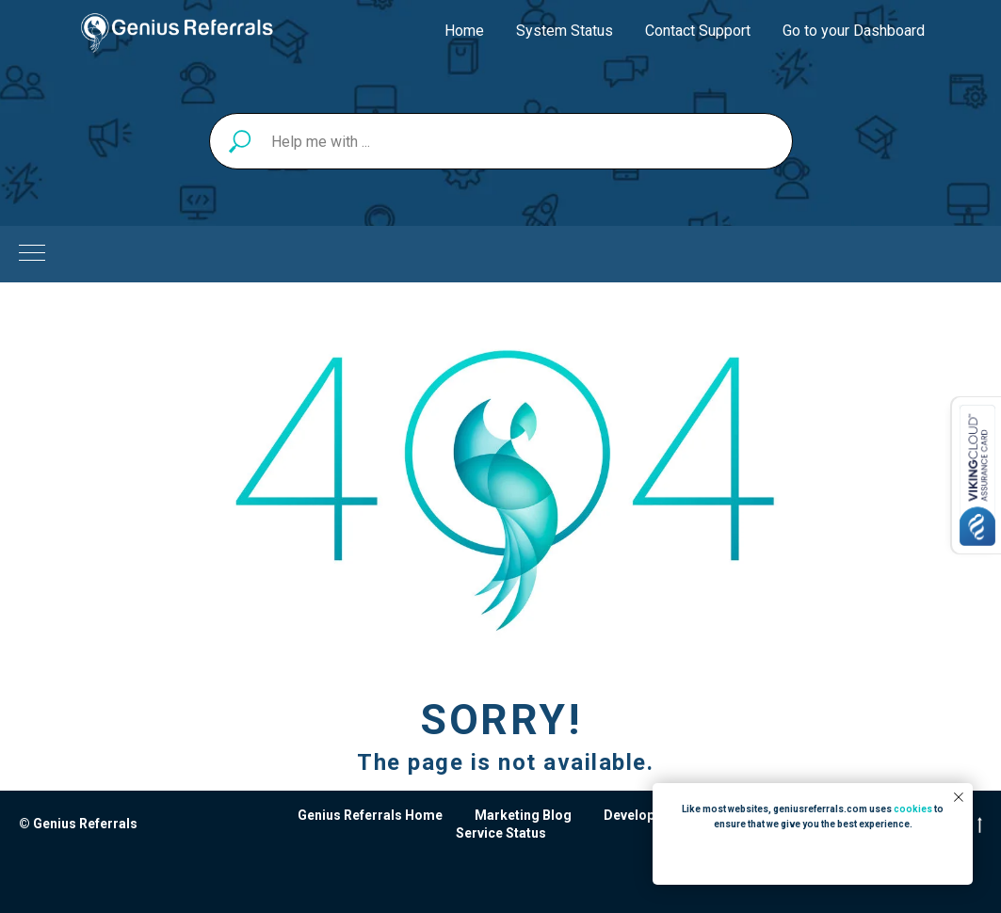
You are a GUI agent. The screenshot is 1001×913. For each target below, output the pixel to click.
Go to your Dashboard (854, 31)
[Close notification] (958, 797)
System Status (564, 31)
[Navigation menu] (32, 254)
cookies (913, 809)
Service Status (501, 833)
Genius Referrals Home (370, 815)
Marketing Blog (523, 815)
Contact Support (698, 31)
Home (464, 31)
